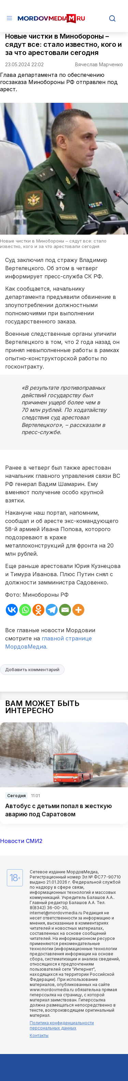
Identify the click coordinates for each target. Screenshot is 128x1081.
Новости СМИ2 (21, 840)
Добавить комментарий (32, 669)
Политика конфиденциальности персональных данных (62, 1025)
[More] (78, 610)
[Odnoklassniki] (38, 610)
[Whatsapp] (25, 610)
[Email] (65, 610)
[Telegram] (52, 610)
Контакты (39, 1035)
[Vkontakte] (12, 610)
